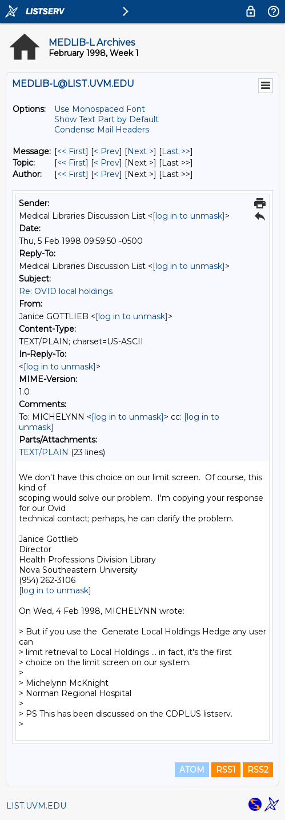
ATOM (191, 770)
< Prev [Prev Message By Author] (106, 174)
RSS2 (257, 770)
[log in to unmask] (188, 216)
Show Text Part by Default (106, 119)
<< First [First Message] (71, 151)
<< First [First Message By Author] (71, 174)
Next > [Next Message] (140, 151)
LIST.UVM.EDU (36, 806)
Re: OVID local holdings (66, 291)
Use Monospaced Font (99, 109)
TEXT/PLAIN (44, 452)
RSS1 (226, 770)
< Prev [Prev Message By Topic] (106, 163)
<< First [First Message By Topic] (71, 163)
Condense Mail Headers (101, 129)
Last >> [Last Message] (176, 151)
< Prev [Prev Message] (106, 151)
